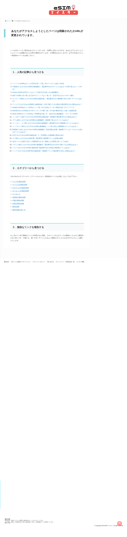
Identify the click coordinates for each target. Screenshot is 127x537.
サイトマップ (60, 262)
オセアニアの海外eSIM (20, 188)
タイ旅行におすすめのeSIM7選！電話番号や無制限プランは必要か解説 (37, 138)
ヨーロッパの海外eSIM (20, 191)
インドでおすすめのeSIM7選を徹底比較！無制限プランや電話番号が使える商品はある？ (44, 151)
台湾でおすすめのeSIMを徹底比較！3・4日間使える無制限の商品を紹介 (38, 135)
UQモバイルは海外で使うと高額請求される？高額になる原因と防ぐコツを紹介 (40, 141)
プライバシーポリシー (38, 262)
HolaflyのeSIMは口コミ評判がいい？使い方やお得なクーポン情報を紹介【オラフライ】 (43, 107)
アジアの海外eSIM (18, 181)
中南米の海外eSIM (18, 197)
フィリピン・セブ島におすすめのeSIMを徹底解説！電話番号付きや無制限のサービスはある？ (45, 123)
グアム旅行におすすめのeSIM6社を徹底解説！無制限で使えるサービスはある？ (40, 120)
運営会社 (6, 262)
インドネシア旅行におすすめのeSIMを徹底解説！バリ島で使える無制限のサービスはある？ (45, 126)
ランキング (16, 194)
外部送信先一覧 (70, 262)
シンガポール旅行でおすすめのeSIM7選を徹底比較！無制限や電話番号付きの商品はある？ (44, 117)
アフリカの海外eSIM (19, 185)
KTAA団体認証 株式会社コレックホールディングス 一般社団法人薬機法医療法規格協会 (7, 530)
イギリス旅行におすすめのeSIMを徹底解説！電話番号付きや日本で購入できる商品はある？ (45, 144)
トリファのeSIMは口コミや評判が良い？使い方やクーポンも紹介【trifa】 (38, 83)
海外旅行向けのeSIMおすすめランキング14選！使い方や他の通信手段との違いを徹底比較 (44, 110)
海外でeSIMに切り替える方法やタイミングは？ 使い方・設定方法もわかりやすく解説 (43, 95)
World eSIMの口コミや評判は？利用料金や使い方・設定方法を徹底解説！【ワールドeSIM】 (45, 114)
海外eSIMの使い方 (18, 210)
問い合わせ (50, 262)
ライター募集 (80, 262)
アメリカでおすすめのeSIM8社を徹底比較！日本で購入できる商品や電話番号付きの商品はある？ (47, 104)
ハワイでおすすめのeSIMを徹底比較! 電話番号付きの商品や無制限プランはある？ (41, 148)
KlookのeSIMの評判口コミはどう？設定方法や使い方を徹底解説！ (36, 92)
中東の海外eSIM (18, 200)
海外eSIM (15, 206)
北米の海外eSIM (18, 203)
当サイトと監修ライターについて (20, 262)
